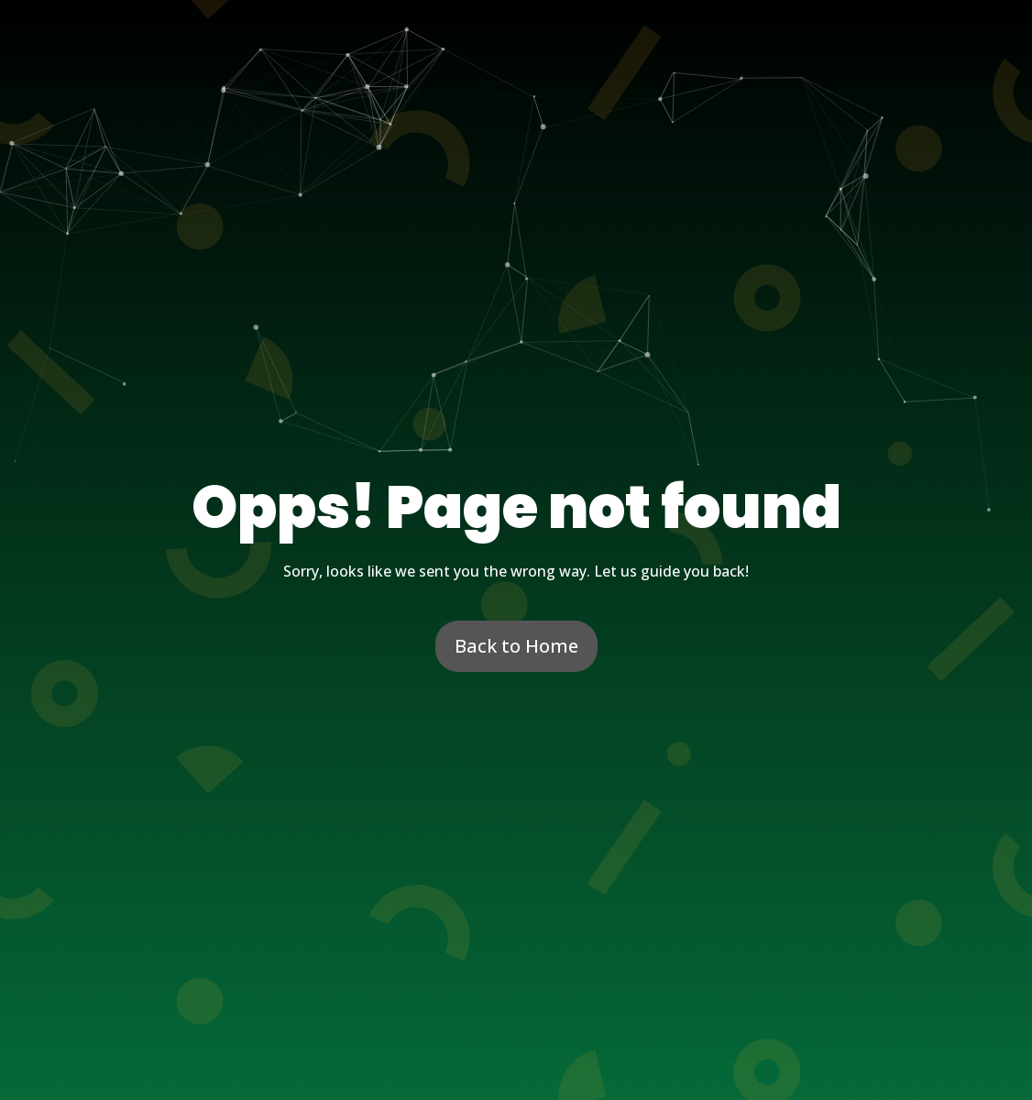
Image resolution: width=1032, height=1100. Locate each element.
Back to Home (516, 645)
